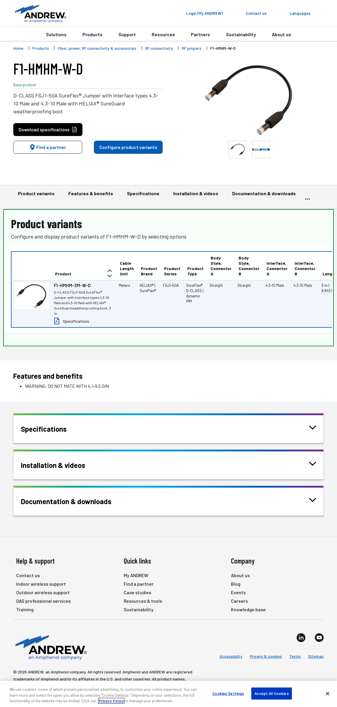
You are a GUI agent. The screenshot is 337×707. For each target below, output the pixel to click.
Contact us (28, 575)
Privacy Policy (111, 700)
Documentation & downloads (264, 196)
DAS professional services (43, 601)
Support (127, 34)
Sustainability (241, 34)
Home (18, 48)
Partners (200, 34)
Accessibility (230, 656)
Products (92, 34)
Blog (235, 584)
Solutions (56, 34)
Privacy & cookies (266, 656)
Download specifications (48, 130)
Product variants (36, 196)
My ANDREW (136, 575)
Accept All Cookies (271, 693)
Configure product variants (128, 149)
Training (25, 609)
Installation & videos (195, 196)
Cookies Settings (228, 693)
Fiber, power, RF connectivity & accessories (97, 48)
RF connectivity (159, 48)
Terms (295, 656)
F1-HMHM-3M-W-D (72, 285)
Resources (163, 34)
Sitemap (316, 656)
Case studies (137, 592)
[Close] (327, 693)
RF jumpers (191, 48)
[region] (168, 694)
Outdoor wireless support (43, 592)
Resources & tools (143, 601)
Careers (239, 601)
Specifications (143, 196)
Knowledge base (248, 609)
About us (281, 34)
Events (238, 592)
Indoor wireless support (41, 584)
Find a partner (47, 147)
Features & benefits (90, 196)
